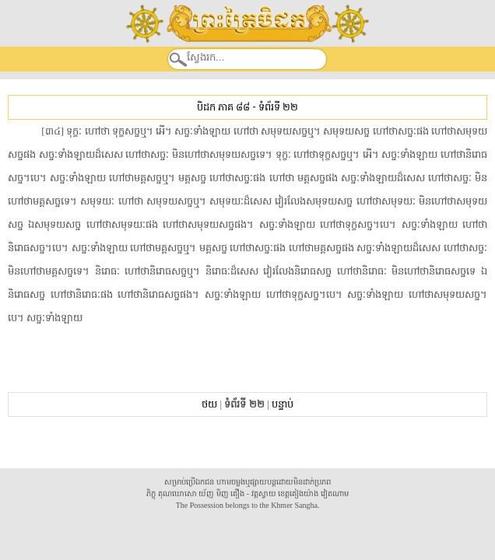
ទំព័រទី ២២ (278, 107)
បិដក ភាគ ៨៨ (223, 107)
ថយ (209, 404)
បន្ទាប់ (282, 404)
